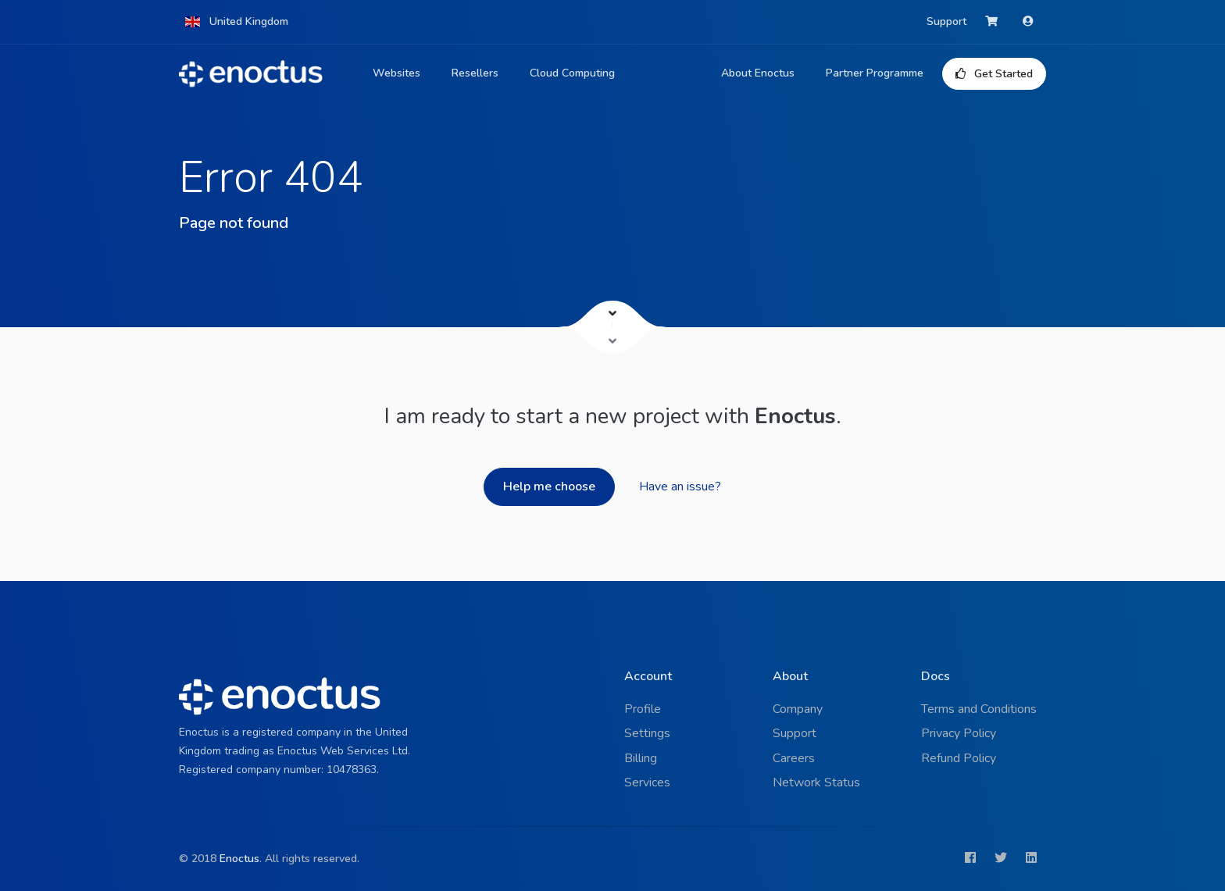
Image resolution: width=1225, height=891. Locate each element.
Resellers (475, 73)
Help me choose (549, 486)
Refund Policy (958, 758)
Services (647, 782)
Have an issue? (680, 486)
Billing (640, 758)
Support (946, 21)
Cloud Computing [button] (572, 73)
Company (798, 709)
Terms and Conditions (979, 709)
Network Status (816, 782)
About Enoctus (758, 73)
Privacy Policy (958, 733)
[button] (236, 21)
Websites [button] (396, 73)
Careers (794, 758)
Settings (647, 733)
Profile (642, 709)
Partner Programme (874, 73)
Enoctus (239, 858)
